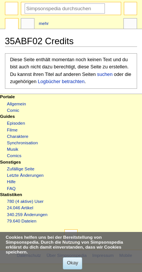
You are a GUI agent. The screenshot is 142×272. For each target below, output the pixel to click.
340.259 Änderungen (27, 214)
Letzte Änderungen (25, 175)
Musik (12, 149)
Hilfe (11, 181)
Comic (13, 110)
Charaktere (17, 136)
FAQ (11, 188)
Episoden (16, 123)
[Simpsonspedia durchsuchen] (65, 8)
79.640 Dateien (21, 221)
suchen (104, 74)
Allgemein (16, 104)
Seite (11, 25)
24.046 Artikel (20, 208)
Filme (12, 130)
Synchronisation (22, 143)
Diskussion (27, 25)
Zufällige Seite (20, 169)
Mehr (44, 23)
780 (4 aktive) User (25, 201)
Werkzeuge (130, 25)
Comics (14, 155)
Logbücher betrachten (61, 81)
